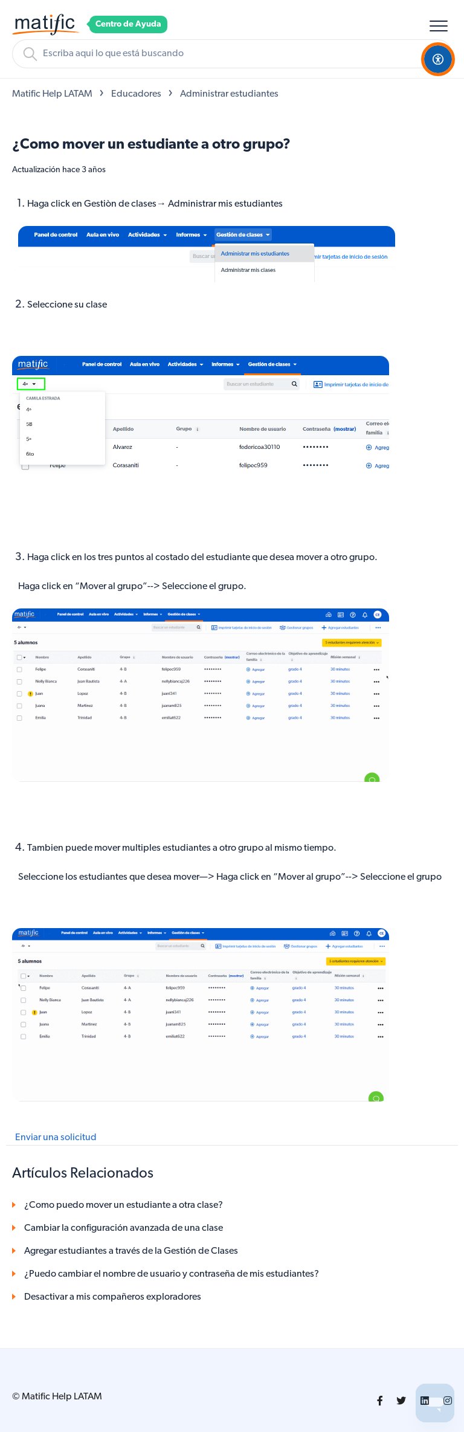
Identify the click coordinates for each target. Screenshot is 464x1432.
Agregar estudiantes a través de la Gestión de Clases (131, 1251)
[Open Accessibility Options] (438, 59)
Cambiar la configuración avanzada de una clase (123, 1228)
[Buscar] (232, 53)
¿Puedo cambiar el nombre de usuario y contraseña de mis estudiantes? (171, 1274)
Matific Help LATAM (52, 94)
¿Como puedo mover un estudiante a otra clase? (123, 1205)
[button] (438, 25)
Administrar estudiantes (229, 94)
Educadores (136, 94)
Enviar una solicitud (56, 1138)
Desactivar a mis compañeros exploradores (112, 1297)
